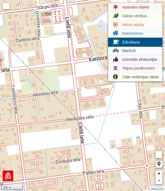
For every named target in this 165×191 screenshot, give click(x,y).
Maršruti (124, 51)
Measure (158, 154)
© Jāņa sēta (156, 188)
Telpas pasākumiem (133, 68)
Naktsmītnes (127, 33)
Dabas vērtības (129, 16)
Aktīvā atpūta (128, 25)
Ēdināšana (126, 42)
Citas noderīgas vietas (135, 77)
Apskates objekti (130, 7)
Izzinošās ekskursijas (134, 59)
